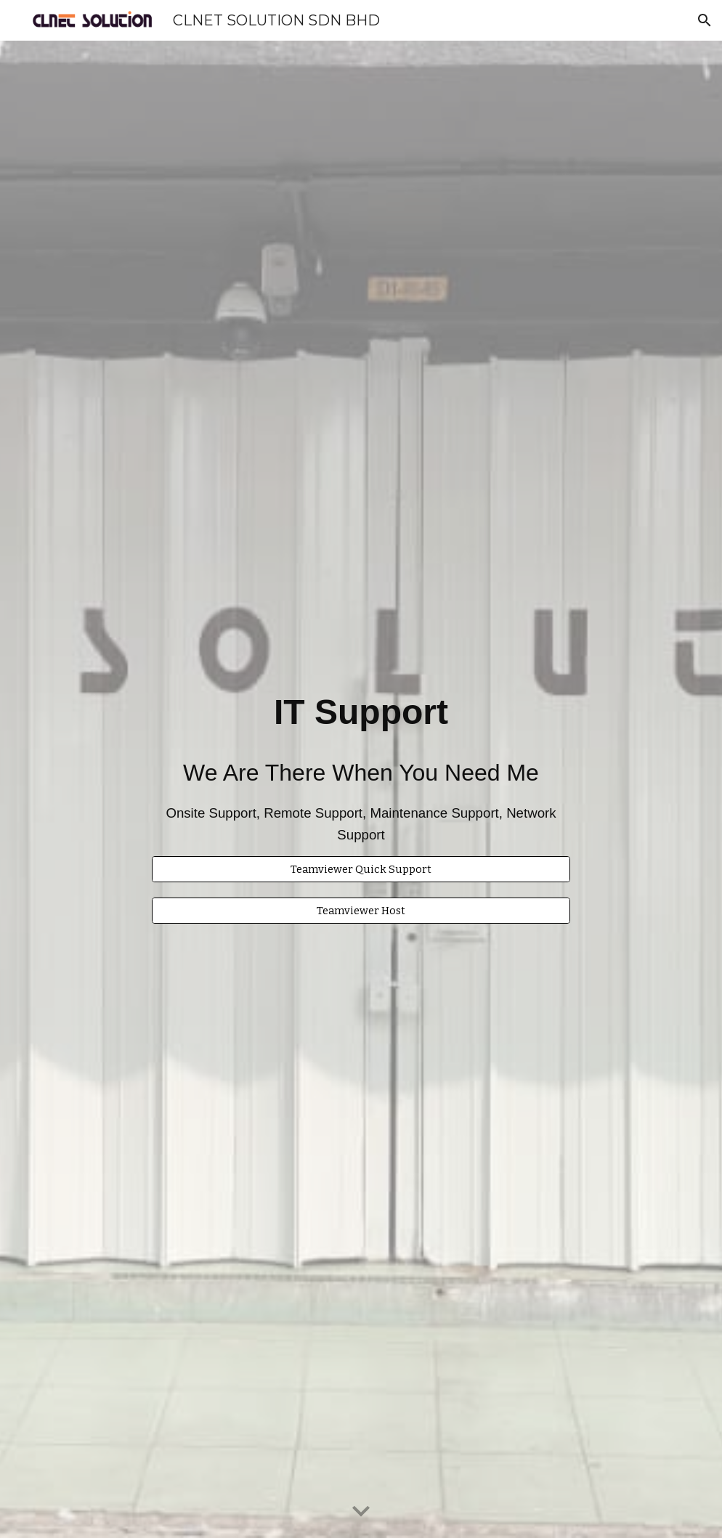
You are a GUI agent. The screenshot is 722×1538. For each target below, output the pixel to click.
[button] (704, 20)
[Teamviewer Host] (361, 911)
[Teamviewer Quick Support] (361, 869)
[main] (361, 755)
